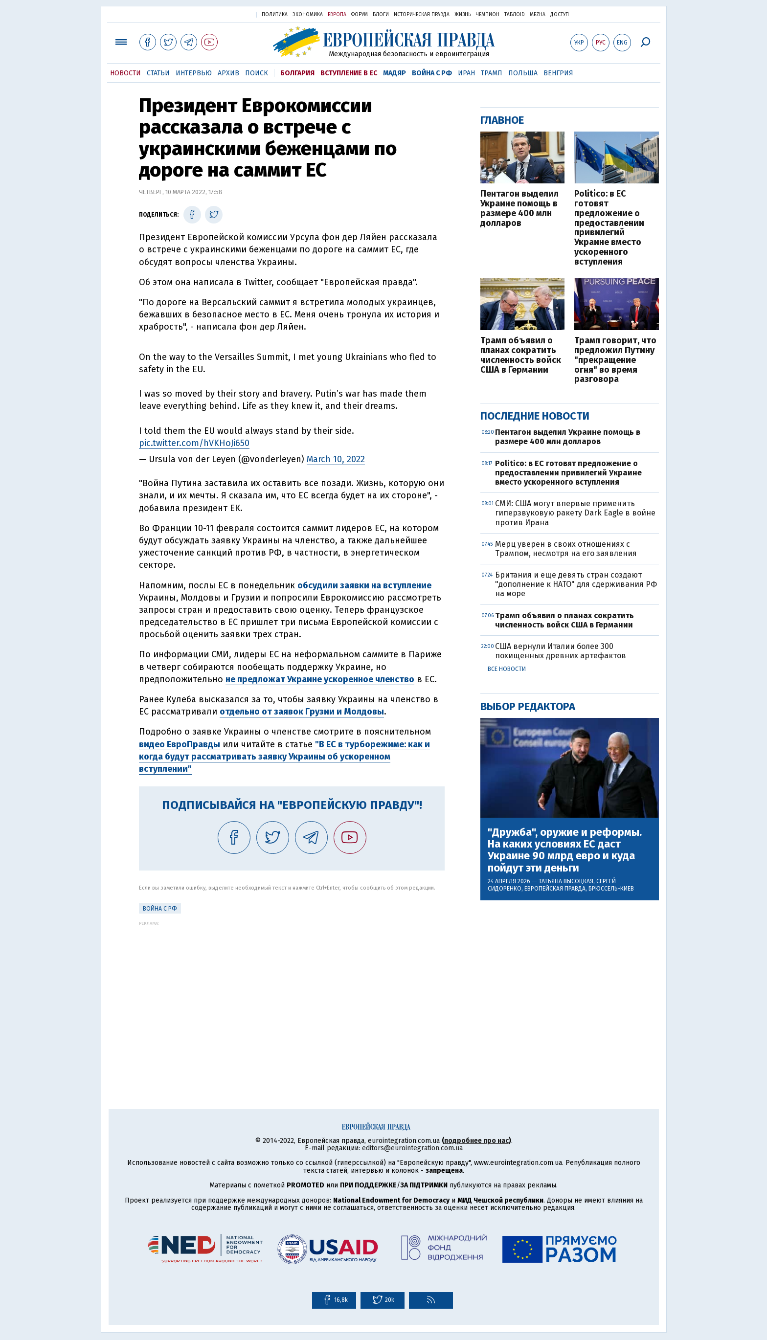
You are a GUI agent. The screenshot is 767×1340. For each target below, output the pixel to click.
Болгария (297, 73)
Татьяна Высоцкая (566, 881)
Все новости (507, 669)
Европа (337, 15)
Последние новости (534, 416)
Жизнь (462, 15)
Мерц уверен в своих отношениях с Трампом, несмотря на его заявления (566, 548)
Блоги (381, 15)
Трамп (491, 73)
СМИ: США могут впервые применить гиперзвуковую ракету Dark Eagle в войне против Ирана (575, 513)
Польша (523, 73)
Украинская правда (225, 14)
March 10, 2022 (336, 459)
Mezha (537, 15)
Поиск (256, 73)
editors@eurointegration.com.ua (412, 1148)
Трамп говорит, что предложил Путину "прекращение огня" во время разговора (615, 360)
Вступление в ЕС (348, 73)
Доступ (559, 15)
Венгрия (558, 73)
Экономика (308, 15)
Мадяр (394, 73)
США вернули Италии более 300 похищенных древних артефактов (560, 651)
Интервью (194, 73)
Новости (125, 73)
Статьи (158, 73)
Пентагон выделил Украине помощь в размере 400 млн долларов (519, 208)
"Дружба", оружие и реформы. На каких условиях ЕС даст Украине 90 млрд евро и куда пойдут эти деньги (565, 850)
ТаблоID (514, 15)
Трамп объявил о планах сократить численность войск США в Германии (520, 355)
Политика (275, 15)
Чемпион (487, 15)
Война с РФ (432, 73)
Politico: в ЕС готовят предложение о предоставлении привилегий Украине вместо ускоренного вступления (609, 228)
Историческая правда (422, 15)
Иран (466, 73)
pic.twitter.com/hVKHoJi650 (194, 443)
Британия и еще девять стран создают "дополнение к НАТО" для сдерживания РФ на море (576, 584)
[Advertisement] (292, 994)
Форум (359, 15)
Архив (228, 73)
